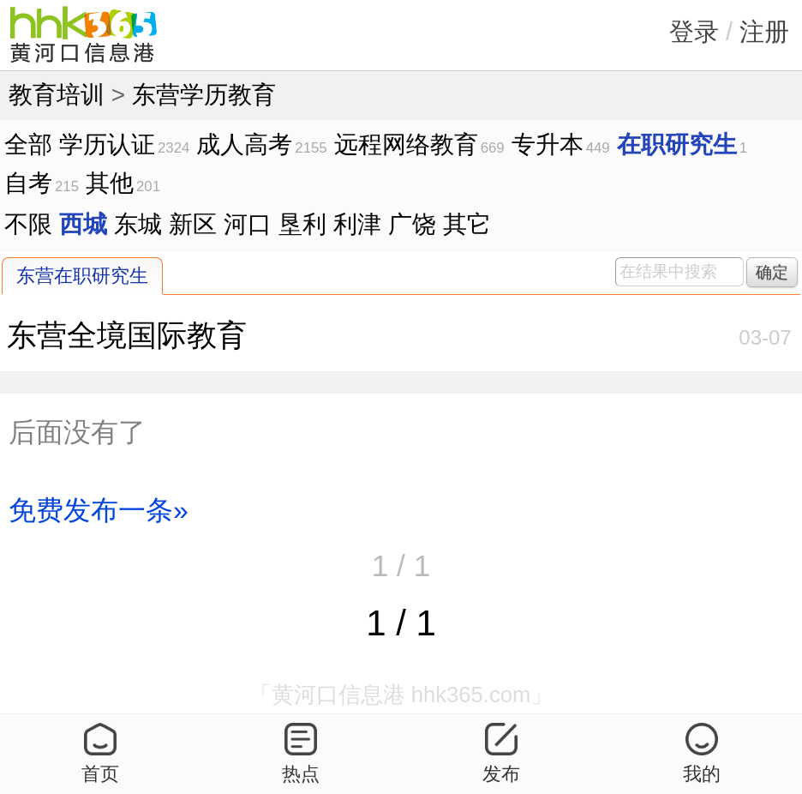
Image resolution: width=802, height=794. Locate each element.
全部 (28, 144)
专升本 (548, 144)
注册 (764, 31)
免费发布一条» (99, 510)
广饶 (412, 224)
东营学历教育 (204, 94)
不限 (28, 224)
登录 (694, 31)
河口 (248, 224)
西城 (83, 224)
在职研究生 (677, 144)
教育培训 (57, 94)
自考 (28, 183)
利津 (357, 224)
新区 (193, 224)
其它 (467, 224)
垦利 (302, 224)
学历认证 (107, 144)
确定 (772, 272)
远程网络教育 (406, 144)
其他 (110, 183)
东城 (138, 224)
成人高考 (244, 144)
